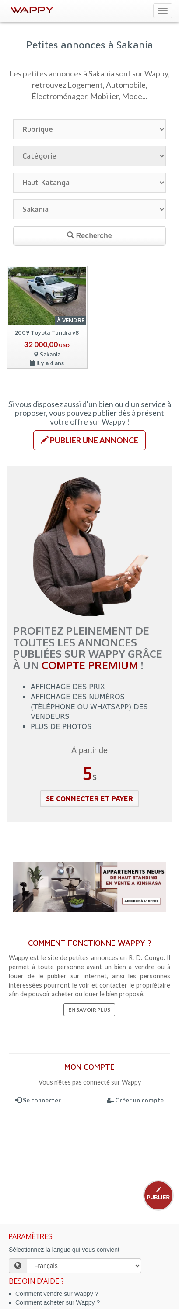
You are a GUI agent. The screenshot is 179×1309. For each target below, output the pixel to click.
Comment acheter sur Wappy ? (57, 1302)
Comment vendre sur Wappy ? (56, 1293)
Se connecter (38, 1100)
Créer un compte (135, 1100)
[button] (89, 440)
